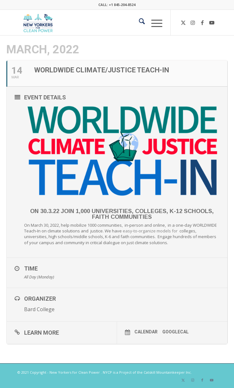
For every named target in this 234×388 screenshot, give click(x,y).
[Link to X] (183, 22)
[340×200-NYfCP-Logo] (97, 22)
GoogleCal (175, 331)
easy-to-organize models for (151, 231)
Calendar (146, 331)
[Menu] (153, 22)
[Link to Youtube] (212, 22)
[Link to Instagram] (193, 22)
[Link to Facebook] (202, 22)
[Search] (139, 22)
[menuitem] (139, 22)
